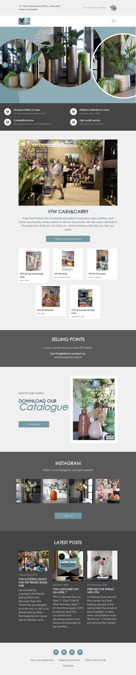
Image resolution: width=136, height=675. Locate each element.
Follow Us (68, 515)
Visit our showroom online (68, 239)
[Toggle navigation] (113, 21)
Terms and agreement (42, 660)
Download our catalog (100, 7)
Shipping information (69, 660)
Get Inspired (33, 424)
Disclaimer (68, 665)
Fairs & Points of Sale (95, 660)
